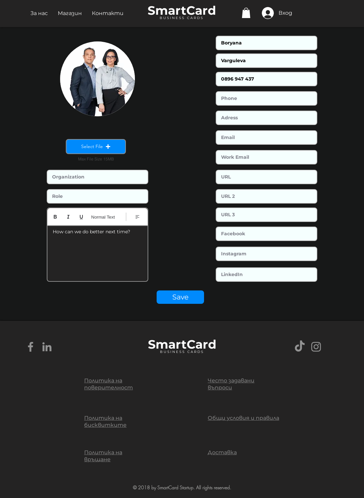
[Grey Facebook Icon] (30, 346)
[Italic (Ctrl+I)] (68, 217)
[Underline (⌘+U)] (81, 217)
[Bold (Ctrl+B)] (55, 217)
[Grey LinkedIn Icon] (46, 346)
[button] (39, 13)
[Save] (180, 297)
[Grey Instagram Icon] (316, 346)
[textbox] (97, 251)
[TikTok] (299, 346)
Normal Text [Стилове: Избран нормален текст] (103, 217)
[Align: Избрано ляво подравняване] (137, 217)
